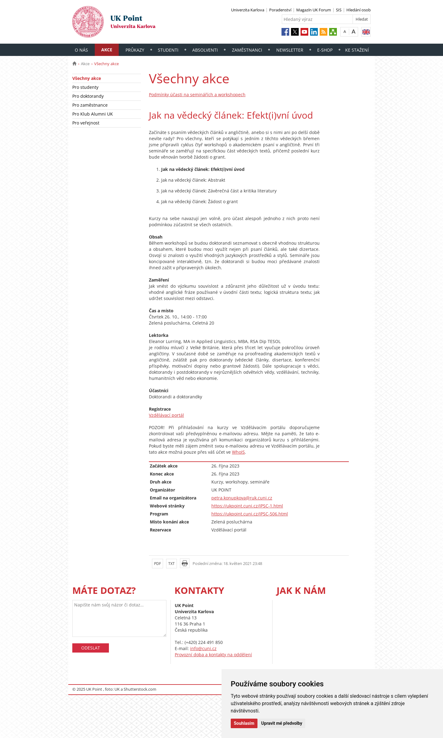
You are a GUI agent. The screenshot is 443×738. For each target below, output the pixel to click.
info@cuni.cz (203, 648)
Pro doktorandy (88, 96)
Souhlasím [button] (244, 723)
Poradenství (280, 10)
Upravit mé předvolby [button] (281, 723)
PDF (157, 563)
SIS (338, 10)
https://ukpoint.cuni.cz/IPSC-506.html (249, 514)
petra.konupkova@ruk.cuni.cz (241, 498)
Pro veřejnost (85, 123)
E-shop (325, 50)
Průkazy (135, 50)
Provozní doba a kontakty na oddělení (213, 654)
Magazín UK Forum (313, 10)
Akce (106, 50)
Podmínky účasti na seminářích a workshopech (197, 94)
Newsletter (289, 50)
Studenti (168, 50)
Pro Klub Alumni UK (92, 114)
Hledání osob (358, 10)
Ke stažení (357, 50)
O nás (81, 50)
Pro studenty (85, 87)
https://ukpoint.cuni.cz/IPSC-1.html (247, 506)
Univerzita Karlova (247, 10)
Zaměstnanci (247, 50)
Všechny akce (86, 78)
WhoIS (238, 452)
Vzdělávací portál (166, 415)
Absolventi (205, 50)
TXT (171, 563)
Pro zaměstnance (90, 105)
